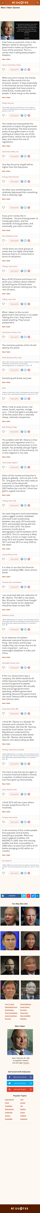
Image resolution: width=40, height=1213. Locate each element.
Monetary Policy (12, 358)
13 (6, 467)
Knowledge (8, 1119)
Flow (8, 103)
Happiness (23, 1119)
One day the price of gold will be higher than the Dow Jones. (17, 165)
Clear (10, 582)
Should (12, 615)
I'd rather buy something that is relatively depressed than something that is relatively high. (19, 192)
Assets (15, 790)
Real (3, 427)
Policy (20, 358)
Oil (3, 861)
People (18, 65)
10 (6, 304)
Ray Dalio (23, 1010)
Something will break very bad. (17, 378)
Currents (14, 332)
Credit (14, 501)
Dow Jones (15, 177)
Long (3, 554)
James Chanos (24, 1007)
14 (6, 115)
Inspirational (9, 1100)
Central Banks (17, 582)
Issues (18, 663)
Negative (14, 463)
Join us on (20, 1077)
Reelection (5, 615)
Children (4, 299)
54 (6, 69)
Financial (5, 582)
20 (6, 240)
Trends (15, 554)
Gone (4, 790)
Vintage (14, 427)
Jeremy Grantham (11, 1016)
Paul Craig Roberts (11, 1013)
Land (10, 266)
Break (4, 388)
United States (12, 750)
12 (6, 559)
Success (22, 1103)
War (3, 236)
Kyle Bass (23, 1019)
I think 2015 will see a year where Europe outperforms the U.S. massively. (18, 805)
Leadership (8, 1112)
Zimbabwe (9, 236)
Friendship (8, 1106)
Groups (14, 266)
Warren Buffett (25, 1016)
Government (11, 65)
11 (6, 207)
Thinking (5, 266)
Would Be (21, 750)
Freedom (23, 1116)
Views (4, 463)
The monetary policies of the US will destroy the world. (19, 346)
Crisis (19, 332)
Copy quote (14, 69)
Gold (9, 177)
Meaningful (5, 663)
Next (14, 299)
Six (11, 861)
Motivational (9, 1109)
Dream (22, 1112)
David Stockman (25, 1004)
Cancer (4, 65)
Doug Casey (24, 1013)
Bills (17, 709)
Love (21, 1100)
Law (17, 152)
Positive (7, 1116)
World (4, 358)
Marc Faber (6, 59)
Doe (12, 103)
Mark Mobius (9, 1010)
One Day (5, 177)
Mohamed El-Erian (11, 1007)
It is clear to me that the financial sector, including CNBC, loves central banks (19, 570)
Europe (15, 236)
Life (21, 1106)
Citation (26, 1063)
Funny (7, 1103)
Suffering (9, 554)
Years (10, 299)
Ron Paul (8, 1019)
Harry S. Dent (9, 1004)
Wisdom (23, 1109)
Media (13, 152)
